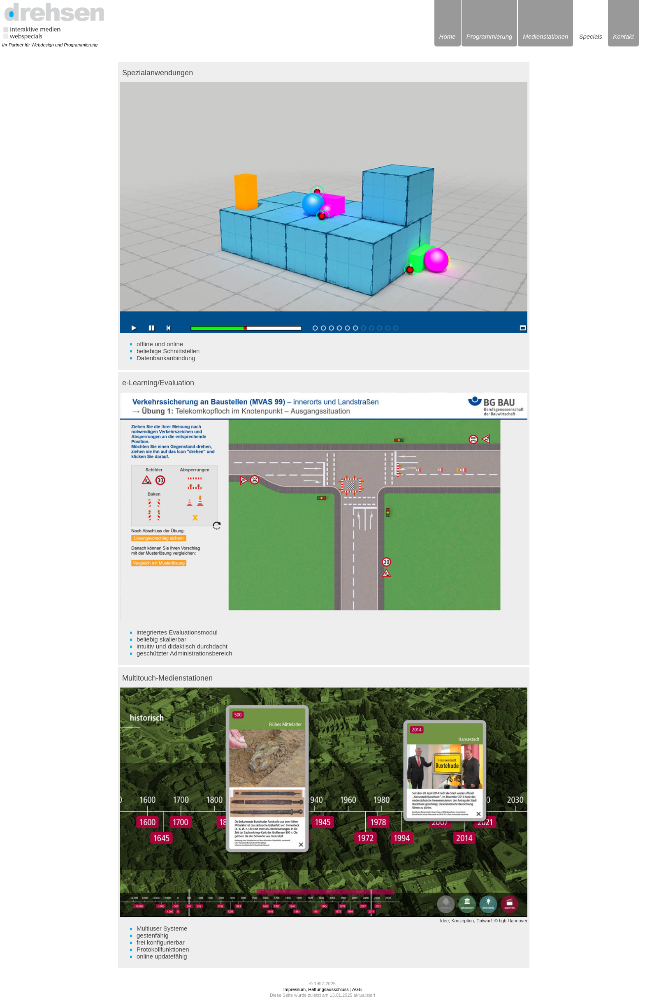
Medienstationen (545, 36)
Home (447, 36)
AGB (357, 989)
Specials (590, 36)
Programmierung (489, 36)
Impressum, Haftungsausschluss (316, 989)
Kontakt (623, 36)
